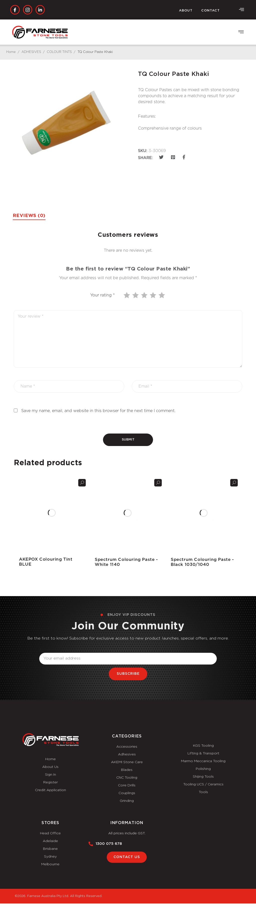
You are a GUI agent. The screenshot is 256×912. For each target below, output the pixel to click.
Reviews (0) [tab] (30, 216)
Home (11, 52)
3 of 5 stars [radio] (144, 295)
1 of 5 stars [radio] (127, 295)
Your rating (102, 295)
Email (44, 650)
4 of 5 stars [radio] (153, 295)
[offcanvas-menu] (241, 10)
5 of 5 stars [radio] (162, 295)
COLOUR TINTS (59, 52)
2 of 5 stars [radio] (136, 295)
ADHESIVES (31, 52)
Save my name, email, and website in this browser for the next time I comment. (98, 411)
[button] (241, 32)
